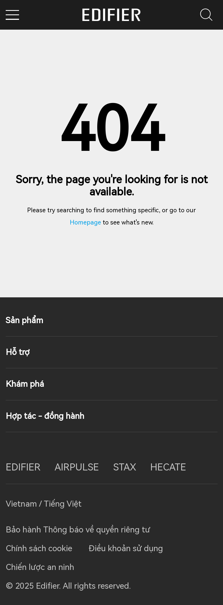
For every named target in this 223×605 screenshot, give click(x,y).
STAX (124, 467)
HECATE (168, 467)
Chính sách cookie (39, 548)
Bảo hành (24, 529)
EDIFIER (23, 467)
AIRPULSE (77, 467)
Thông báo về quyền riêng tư (96, 529)
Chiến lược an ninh (40, 567)
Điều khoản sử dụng (126, 548)
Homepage (85, 222)
